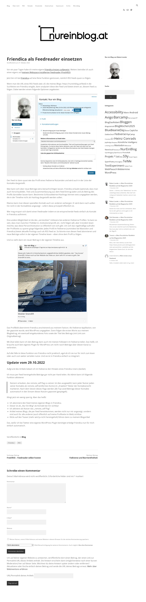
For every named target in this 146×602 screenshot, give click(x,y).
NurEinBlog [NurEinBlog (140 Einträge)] (128, 141)
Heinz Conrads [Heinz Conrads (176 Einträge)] (125, 131)
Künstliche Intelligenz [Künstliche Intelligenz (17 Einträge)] (127, 134)
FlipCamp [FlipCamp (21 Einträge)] (130, 126)
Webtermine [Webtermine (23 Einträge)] (123, 161)
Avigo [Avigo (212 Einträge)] (109, 109)
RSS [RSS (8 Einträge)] (121, 149)
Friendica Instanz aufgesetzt (57, 62)
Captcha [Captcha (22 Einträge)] (134, 122)
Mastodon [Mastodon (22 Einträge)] (119, 137)
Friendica (25, 70)
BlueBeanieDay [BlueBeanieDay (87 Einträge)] (115, 122)
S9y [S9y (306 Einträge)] (126, 148)
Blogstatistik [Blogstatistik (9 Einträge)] (109, 119)
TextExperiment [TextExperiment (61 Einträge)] (114, 158)
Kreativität (38, 6)
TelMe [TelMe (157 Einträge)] (127, 153)
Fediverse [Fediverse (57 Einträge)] (120, 126)
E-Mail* (9, 510)
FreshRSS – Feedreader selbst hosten (24, 450)
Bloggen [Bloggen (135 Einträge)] (126, 114)
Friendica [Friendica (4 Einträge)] (108, 131)
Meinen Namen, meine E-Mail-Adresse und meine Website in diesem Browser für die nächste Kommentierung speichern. (49, 532)
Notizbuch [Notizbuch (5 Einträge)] (116, 142)
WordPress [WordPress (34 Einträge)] (110, 165)
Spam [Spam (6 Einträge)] (135, 149)
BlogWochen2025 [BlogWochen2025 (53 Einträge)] (125, 118)
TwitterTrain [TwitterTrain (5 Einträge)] (128, 158)
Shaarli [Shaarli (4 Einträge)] (131, 149)
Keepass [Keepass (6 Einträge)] (114, 135)
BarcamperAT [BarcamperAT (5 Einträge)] (133, 110)
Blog (8, 6)
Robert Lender (114, 176)
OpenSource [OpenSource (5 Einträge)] (118, 145)
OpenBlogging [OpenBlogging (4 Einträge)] (109, 145)
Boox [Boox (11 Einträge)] (127, 123)
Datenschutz (49, 6)
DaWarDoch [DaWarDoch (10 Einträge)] (109, 127)
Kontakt (30, 6)
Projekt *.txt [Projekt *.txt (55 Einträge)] (112, 149)
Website (9, 521)
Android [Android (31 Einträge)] (133, 104)
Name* (9, 500)
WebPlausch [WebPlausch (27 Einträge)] (111, 161)
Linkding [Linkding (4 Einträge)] (107, 138)
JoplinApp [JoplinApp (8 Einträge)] (108, 135)
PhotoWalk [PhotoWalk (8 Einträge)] (126, 145)
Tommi (111, 228)
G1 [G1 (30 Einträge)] (112, 131)
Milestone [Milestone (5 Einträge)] (128, 138)
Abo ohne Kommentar (85, 538)
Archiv (68, 6)
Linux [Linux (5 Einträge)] (112, 138)
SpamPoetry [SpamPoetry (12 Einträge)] (110, 154)
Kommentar (11, 474)
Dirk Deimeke (113, 210)
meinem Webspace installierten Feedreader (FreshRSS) (46, 65)
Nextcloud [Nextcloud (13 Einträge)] (109, 142)
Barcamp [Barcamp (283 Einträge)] (121, 109)
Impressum (59, 6)
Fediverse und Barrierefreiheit (83, 450)
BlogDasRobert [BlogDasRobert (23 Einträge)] (112, 114)
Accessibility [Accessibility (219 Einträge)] (114, 104)
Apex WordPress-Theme (65, 599)
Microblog (76, 6)
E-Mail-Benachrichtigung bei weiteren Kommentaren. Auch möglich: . (50, 537)
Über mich (16, 6)
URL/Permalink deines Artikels (20, 568)
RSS (23, 6)
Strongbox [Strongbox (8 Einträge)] (119, 154)
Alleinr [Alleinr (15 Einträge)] (126, 105)
